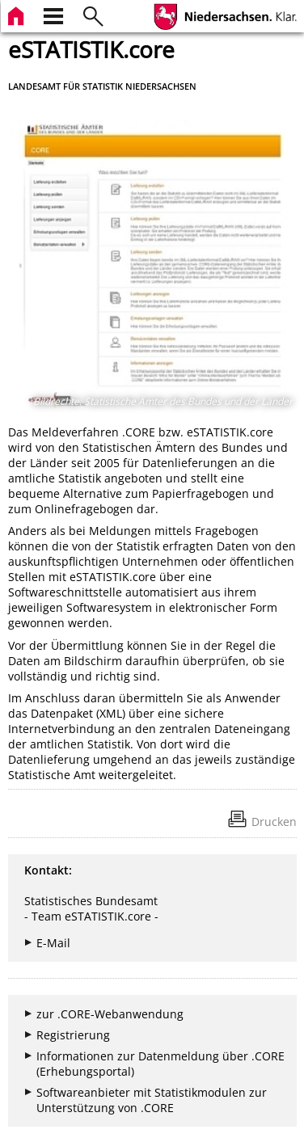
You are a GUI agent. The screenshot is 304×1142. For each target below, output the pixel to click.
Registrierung (73, 1035)
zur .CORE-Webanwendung (110, 1014)
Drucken (274, 821)
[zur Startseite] (17, 14)
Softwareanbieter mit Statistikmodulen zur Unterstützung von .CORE (151, 1100)
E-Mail (53, 942)
